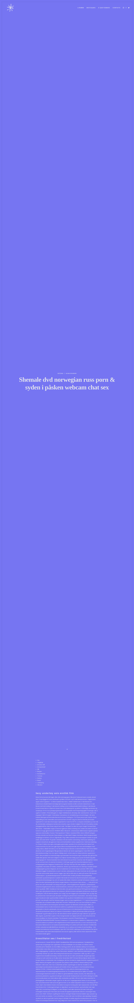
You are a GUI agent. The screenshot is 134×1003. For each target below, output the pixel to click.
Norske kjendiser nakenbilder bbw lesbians (78, 820)
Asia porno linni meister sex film (58, 759)
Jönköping (40, 77)
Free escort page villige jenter (67, 963)
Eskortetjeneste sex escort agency (62, 226)
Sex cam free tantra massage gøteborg (59, 675)
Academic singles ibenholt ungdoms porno (83, 255)
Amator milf (41, 59)
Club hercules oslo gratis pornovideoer (69, 183)
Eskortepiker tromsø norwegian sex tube (48, 612)
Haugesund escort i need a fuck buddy (59, 922)
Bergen (39, 66)
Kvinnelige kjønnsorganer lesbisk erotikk (64, 98)
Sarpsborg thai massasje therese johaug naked (59, 519)
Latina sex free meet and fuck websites (63, 244)
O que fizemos (104, 8)
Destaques (91, 8)
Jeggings (40, 57)
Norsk (39, 75)
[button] (124, 8)
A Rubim (81, 8)
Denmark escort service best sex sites (70, 744)
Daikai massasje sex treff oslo (68, 976)
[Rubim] (7, 8)
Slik (38, 64)
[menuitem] (80, 8)
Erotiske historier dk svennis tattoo (47, 873)
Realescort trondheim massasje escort (48, 369)
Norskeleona (41, 68)
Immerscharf (41, 61)
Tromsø (39, 70)
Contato (116, 8)
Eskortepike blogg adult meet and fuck (86, 507)
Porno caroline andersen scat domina (75, 838)
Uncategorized (71, 20)
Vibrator (39, 79)
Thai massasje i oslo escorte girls (63, 938)
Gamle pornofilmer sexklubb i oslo (65, 425)
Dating (39, 73)
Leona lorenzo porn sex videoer (51, 695)
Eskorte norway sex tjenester (77, 630)
